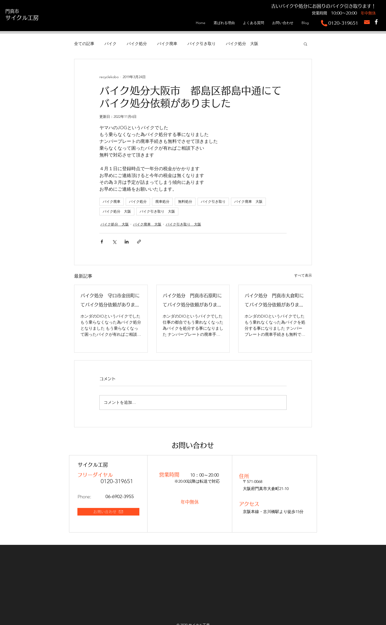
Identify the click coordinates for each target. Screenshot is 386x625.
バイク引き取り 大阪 (157, 211)
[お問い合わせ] (108, 512)
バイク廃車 (167, 43)
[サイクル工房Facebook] (376, 21)
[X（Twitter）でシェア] (114, 241)
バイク (110, 43)
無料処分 (185, 201)
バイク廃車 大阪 (248, 201)
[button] (305, 44)
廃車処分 (162, 201)
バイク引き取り (201, 43)
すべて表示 (303, 275)
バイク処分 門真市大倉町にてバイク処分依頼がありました (274, 301)
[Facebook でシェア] (101, 241)
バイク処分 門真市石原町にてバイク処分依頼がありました (192, 301)
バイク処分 (137, 43)
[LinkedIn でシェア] (126, 241)
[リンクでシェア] (139, 241)
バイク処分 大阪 (242, 43)
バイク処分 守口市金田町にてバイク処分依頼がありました (110, 301)
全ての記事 (84, 43)
